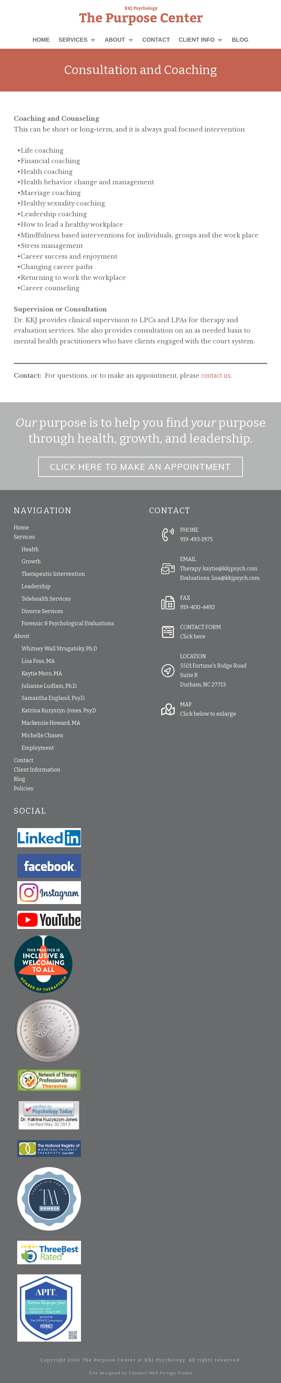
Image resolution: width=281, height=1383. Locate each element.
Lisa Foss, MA (38, 661)
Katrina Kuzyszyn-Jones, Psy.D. (59, 710)
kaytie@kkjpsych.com (230, 568)
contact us (215, 375)
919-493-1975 (196, 539)
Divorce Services (42, 611)
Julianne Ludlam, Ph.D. (49, 686)
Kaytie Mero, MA (42, 673)
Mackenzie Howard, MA (51, 723)
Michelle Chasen (42, 735)
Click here (192, 636)
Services (24, 537)
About (21, 636)
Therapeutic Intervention (53, 574)
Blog (19, 779)
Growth (31, 561)
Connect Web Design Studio (160, 1373)
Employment (38, 748)
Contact (23, 760)
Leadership (36, 586)
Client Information (37, 770)
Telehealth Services (46, 599)
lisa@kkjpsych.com (236, 578)
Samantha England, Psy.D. (53, 698)
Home (21, 527)
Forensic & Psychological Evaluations (68, 623)
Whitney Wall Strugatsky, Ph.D (59, 648)
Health (30, 549)
